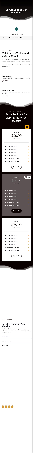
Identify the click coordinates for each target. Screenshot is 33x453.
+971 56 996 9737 (8, 418)
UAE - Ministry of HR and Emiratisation (12, 432)
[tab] (3, 38)
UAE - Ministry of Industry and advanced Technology (14, 436)
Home (13, 16)
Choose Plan (16, 166)
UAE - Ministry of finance (9, 427)
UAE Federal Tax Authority (10, 425)
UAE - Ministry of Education (10, 439)
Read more (5, 80)
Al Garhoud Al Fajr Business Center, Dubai (15, 413)
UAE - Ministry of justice (9, 430)
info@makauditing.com (11, 416)
